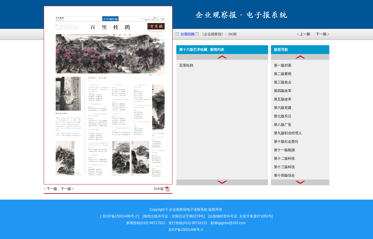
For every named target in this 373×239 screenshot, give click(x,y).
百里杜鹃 (186, 65)
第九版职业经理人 (288, 133)
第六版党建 (282, 108)
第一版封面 (282, 65)
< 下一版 (50, 189)
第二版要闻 (282, 74)
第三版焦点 (282, 82)
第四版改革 (282, 91)
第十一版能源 (284, 150)
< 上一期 (303, 34)
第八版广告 (282, 125)
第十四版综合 (284, 175)
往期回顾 (188, 34)
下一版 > (67, 189)
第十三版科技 (284, 167)
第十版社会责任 (286, 141)
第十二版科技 (284, 158)
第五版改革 (282, 99)
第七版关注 (282, 116)
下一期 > (322, 34)
